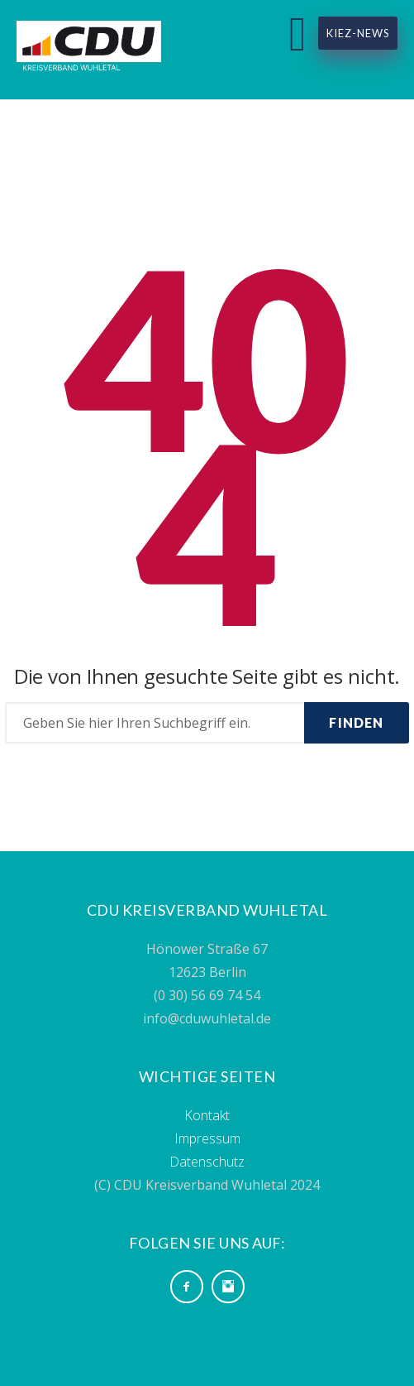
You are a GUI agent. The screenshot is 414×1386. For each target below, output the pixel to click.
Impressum (207, 1138)
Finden (356, 722)
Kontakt (207, 1115)
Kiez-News (357, 33)
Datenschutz (207, 1162)
